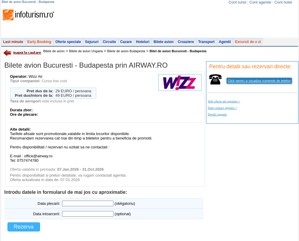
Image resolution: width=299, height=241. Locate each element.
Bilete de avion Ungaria (86, 51)
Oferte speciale (68, 42)
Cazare (126, 42)
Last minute (13, 42)
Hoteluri (142, 42)
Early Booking (39, 42)
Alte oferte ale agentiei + (224, 101)
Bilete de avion (54, 51)
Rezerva (24, 227)
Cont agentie (260, 2)
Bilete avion (163, 42)
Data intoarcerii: (46, 214)
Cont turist (237, 2)
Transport (206, 42)
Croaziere (186, 42)
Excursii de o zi (248, 42)
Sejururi (92, 42)
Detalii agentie (217, 114)
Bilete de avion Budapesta (126, 51)
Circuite (109, 42)
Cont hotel (283, 2)
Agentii (225, 42)
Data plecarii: (49, 203)
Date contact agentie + (222, 108)
